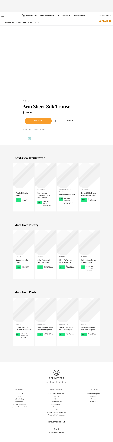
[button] (101, 17)
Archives (56, 407)
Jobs (19, 396)
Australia (94, 401)
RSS (56, 410)
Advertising (19, 399)
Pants (36, 22)
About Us (19, 394)
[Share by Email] (29, 138)
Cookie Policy (56, 401)
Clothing (27, 22)
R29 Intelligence (19, 404)
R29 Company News (56, 394)
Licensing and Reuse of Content (19, 407)
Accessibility (56, 404)
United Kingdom (93, 394)
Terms (56, 396)
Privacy (57, 399)
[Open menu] (2, 14)
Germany (93, 396)
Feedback (19, 401)
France (93, 399)
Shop (19, 22)
